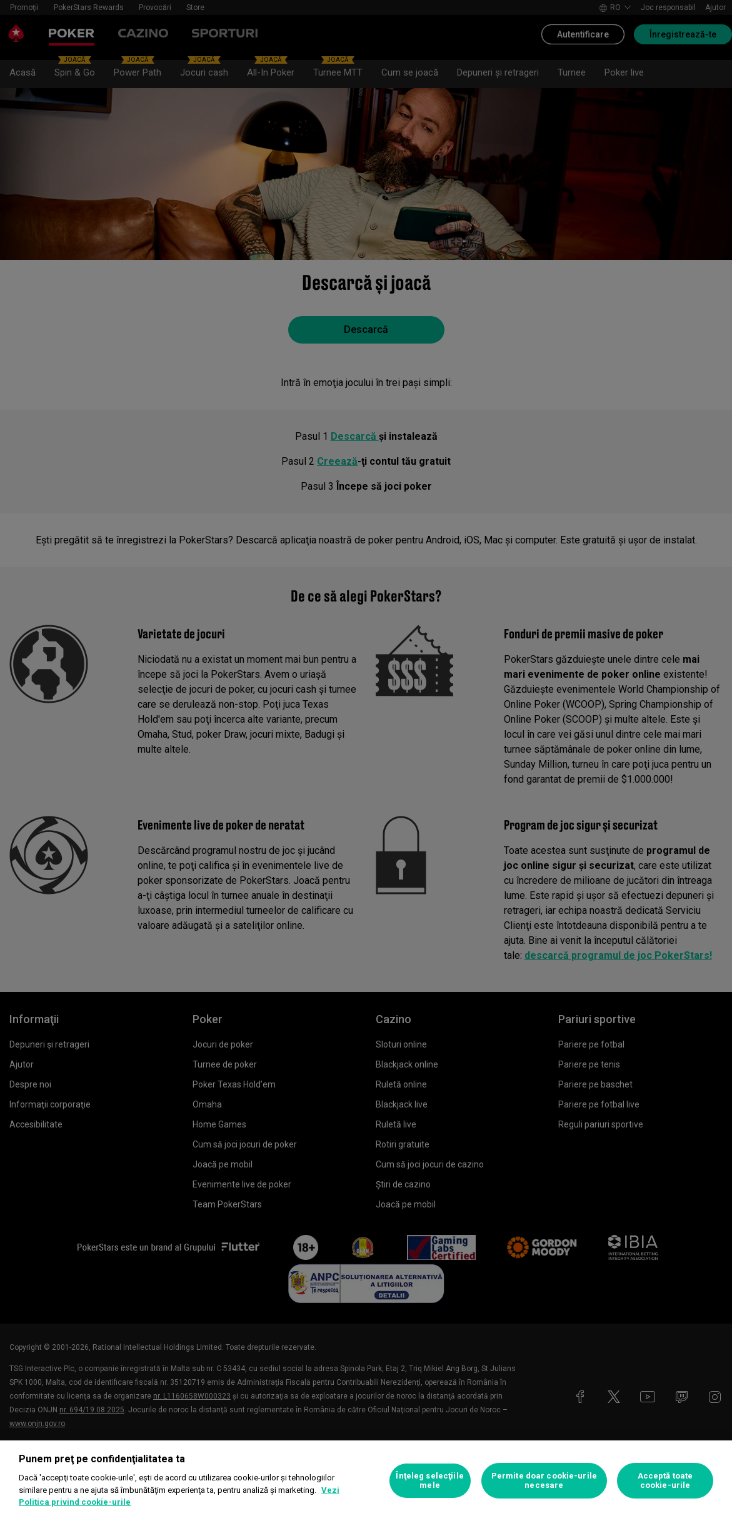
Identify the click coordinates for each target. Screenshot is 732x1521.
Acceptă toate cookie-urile (665, 1480)
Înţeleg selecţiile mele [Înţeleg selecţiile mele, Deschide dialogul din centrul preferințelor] (429, 1480)
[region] (366, 1480)
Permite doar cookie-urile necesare (544, 1480)
